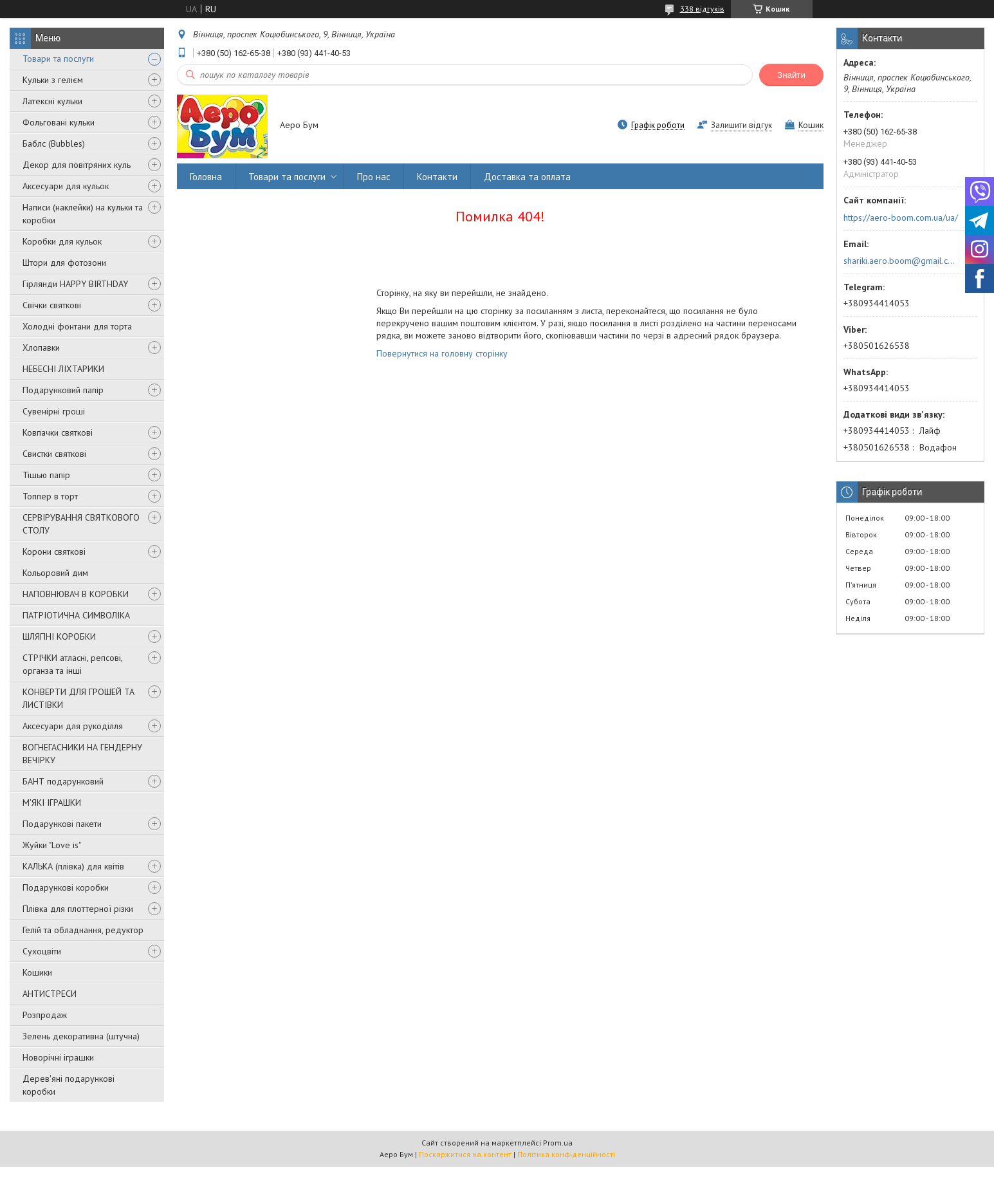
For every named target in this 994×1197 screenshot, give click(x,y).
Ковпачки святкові (58, 432)
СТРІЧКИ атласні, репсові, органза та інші (72, 664)
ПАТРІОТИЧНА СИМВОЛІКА (76, 615)
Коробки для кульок (62, 241)
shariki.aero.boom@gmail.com (899, 260)
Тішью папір (46, 475)
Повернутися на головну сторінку (442, 353)
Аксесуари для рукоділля (73, 726)
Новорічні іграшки (58, 1057)
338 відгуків (702, 9)
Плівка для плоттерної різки (78, 908)
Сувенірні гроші (54, 411)
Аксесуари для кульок (66, 186)
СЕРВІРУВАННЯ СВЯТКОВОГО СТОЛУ (81, 524)
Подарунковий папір (63, 390)
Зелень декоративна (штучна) (81, 1036)
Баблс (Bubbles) (54, 143)
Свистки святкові (54, 453)
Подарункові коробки (66, 887)
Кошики (37, 972)
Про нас (374, 176)
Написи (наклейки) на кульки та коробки (83, 213)
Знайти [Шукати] (791, 75)
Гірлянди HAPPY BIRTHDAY (75, 284)
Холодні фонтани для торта (77, 326)
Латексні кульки (52, 101)
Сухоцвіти (42, 951)
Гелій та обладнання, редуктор (83, 930)
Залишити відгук (741, 125)
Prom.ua (558, 1142)
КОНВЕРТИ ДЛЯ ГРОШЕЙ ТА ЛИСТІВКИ (78, 698)
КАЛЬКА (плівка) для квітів (73, 866)
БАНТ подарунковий (63, 781)
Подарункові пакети (62, 824)
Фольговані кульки (59, 122)
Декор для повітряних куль (77, 165)
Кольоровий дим (55, 573)
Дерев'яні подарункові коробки (69, 1085)
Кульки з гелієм (53, 80)
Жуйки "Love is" (52, 845)
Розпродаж (45, 1015)
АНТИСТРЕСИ (50, 993)
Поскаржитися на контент (465, 1154)
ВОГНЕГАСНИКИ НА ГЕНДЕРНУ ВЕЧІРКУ (82, 753)
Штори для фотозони (64, 262)
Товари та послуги (58, 58)
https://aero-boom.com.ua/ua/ (900, 217)
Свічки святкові (52, 305)
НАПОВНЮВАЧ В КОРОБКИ (76, 594)
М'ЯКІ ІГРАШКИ (52, 802)
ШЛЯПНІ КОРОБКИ (59, 636)
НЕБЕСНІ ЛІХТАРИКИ (63, 369)
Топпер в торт (50, 496)
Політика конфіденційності (566, 1154)
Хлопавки (41, 347)
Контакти (437, 176)
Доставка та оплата (527, 176)
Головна (206, 176)
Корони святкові (54, 551)
